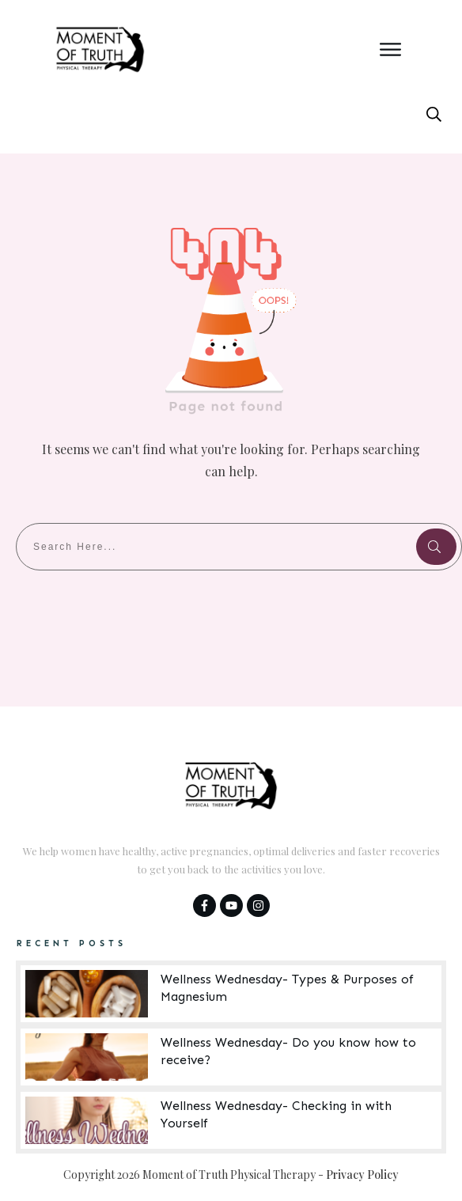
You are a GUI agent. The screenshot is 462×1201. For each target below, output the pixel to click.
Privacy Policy (362, 1174)
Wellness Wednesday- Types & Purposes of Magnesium (231, 993)
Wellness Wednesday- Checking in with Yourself (231, 1120)
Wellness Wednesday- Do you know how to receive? (231, 1057)
